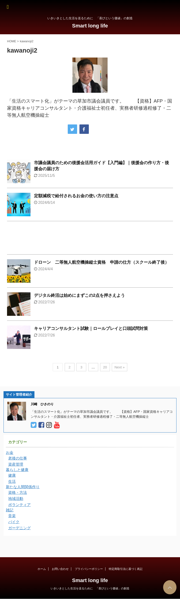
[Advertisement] (90, 239)
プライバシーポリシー (89, 569)
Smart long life (90, 26)
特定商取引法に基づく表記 (125, 569)
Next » (119, 367)
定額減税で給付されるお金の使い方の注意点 (76, 195)
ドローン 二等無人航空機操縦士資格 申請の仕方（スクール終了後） (101, 262)
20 (105, 367)
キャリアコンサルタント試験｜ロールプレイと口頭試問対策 (91, 328)
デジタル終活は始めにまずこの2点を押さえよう (79, 295)
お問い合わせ (60, 569)
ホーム (42, 569)
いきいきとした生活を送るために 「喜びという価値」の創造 (90, 588)
